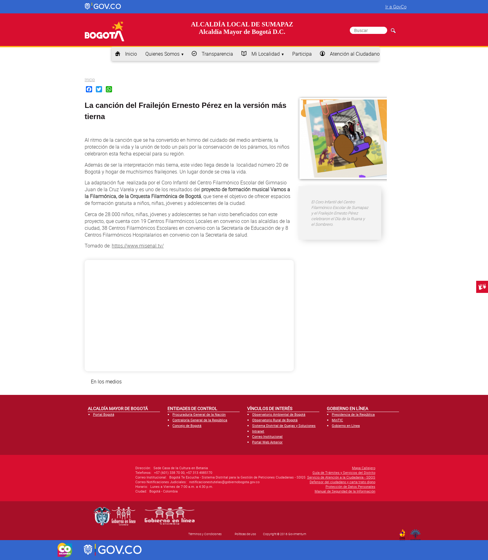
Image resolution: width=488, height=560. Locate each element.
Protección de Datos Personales (300, 486)
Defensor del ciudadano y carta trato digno (292, 481)
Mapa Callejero (313, 467)
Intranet (258, 431)
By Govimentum (417, 533)
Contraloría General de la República (199, 420)
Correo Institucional (267, 436)
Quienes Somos (162, 53)
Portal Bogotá (103, 414)
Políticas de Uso (245, 534)
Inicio (131, 53)
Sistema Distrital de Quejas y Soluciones (284, 425)
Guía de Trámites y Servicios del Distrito (293, 472)
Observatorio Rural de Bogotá (275, 420)
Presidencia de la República (353, 414)
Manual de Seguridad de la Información (294, 491)
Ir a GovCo (395, 6)
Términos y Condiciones (205, 534)
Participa (302, 53)
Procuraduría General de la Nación (199, 414)
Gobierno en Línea (346, 425)
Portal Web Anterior (267, 442)
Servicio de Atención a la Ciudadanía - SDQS (291, 477)
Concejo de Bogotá (186, 425)
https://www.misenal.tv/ (138, 245)
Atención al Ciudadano (355, 53)
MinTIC (337, 420)
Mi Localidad (265, 53)
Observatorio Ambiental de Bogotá (278, 414)
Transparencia (217, 53)
